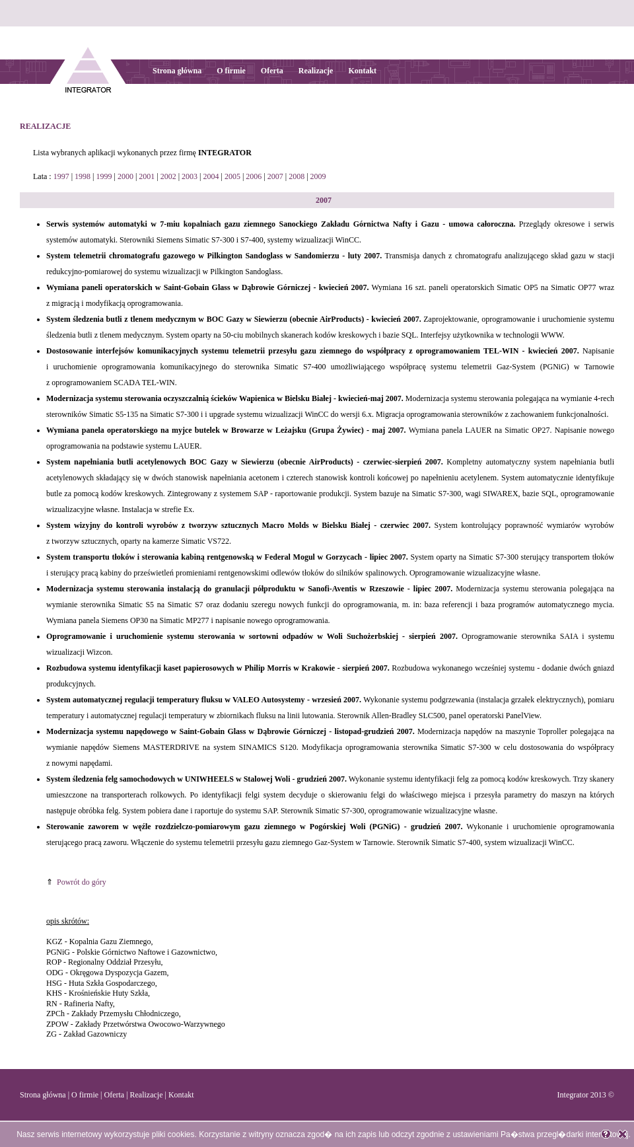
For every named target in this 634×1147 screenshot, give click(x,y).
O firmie (231, 70)
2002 (168, 176)
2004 (211, 176)
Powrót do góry (81, 882)
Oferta (272, 70)
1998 (82, 176)
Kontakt (362, 70)
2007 (275, 176)
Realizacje (316, 70)
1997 (61, 176)
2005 (232, 176)
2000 (125, 176)
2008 (296, 176)
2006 (254, 176)
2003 (189, 176)
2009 (318, 176)
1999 (104, 176)
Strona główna (177, 70)
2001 (147, 176)
